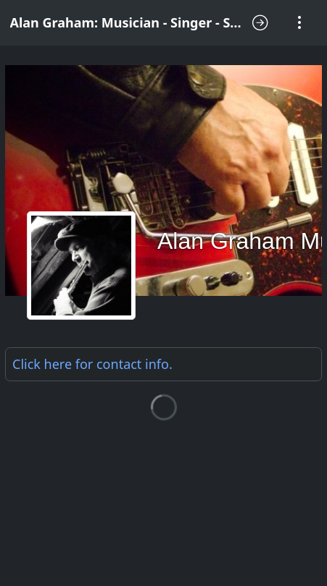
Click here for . (92, 364)
